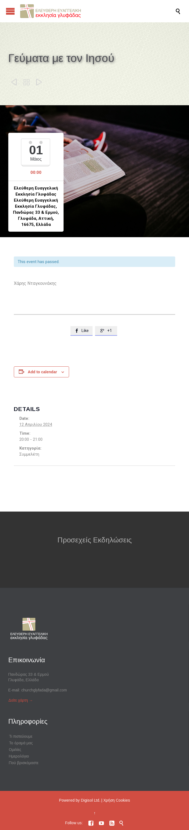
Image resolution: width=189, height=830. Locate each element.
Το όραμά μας (21, 743)
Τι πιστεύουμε (20, 736)
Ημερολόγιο (19, 756)
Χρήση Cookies (116, 800)
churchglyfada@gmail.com (44, 690)
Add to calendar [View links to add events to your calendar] (42, 372)
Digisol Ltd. (90, 800)
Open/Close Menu (10, 11)
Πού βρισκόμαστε (23, 763)
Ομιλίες (15, 749)
